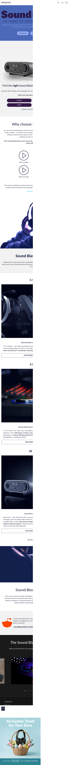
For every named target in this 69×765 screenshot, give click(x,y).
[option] (34, 671)
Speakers (6, 709)
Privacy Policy (41, 762)
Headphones (7, 711)
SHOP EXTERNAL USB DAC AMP (34, 442)
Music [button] (19, 105)
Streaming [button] (45, 105)
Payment (38, 706)
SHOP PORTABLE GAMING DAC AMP (34, 355)
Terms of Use (49, 762)
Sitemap (55, 762)
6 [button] (33, 690)
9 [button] (39, 690)
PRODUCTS (35, 33)
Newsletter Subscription (42, 742)
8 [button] (37, 690)
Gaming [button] (19, 100)
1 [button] (24, 690)
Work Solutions (8, 713)
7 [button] (35, 690)
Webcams (7, 715)
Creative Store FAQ (41, 718)
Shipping (38, 711)
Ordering (38, 709)
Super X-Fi (7, 704)
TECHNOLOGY (22, 33)
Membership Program (42, 715)
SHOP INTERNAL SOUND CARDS (34, 531)
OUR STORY (47, 33)
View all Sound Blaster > (34, 540)
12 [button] (44, 690)
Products (38, 704)
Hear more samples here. (34, 191)
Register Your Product (42, 744)
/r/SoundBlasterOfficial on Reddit (23, 627)
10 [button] (40, 690)
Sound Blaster (8, 706)
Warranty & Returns (41, 713)
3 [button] (28, 690)
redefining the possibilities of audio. (46, 27)
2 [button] (26, 690)
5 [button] (31, 690)
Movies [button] (45, 100)
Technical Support (41, 720)
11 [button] (42, 690)
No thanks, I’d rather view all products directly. (32, 109)
